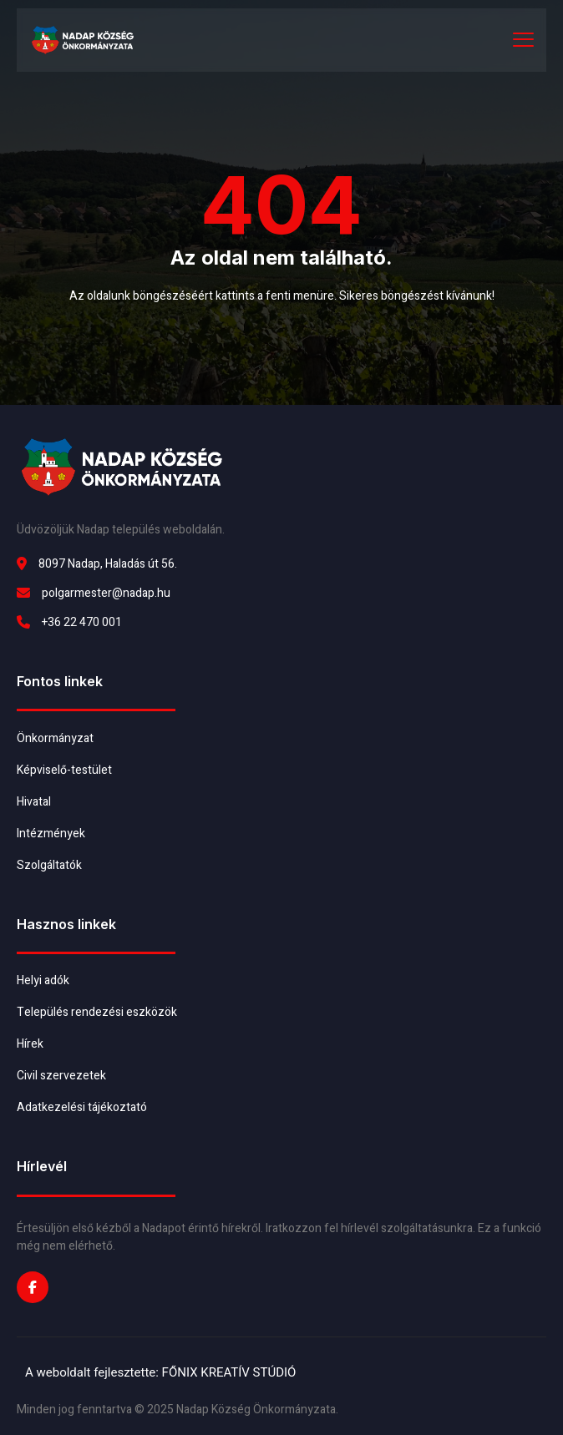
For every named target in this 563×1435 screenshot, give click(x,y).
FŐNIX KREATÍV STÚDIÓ (229, 1372)
